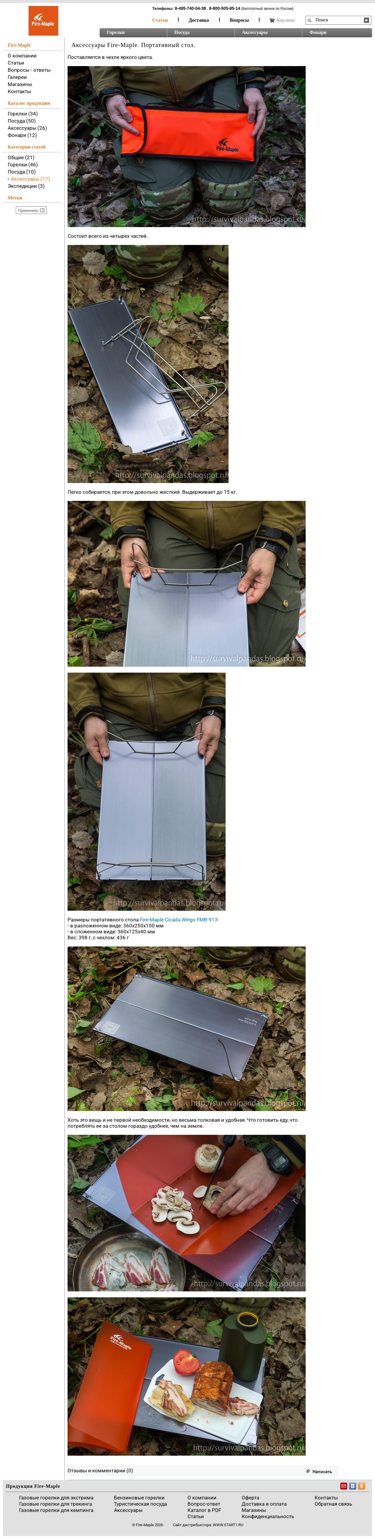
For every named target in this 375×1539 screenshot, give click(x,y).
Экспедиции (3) (26, 186)
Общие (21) (21, 157)
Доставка (199, 20)
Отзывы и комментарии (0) (100, 1471)
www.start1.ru (228, 1525)
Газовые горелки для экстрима (56, 1498)
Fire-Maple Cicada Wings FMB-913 (179, 920)
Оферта (250, 1498)
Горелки (116, 32)
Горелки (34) (23, 114)
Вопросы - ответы (29, 70)
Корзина (282, 20)
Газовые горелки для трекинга (55, 1504)
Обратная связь (333, 1504)
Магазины (20, 84)
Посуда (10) (22, 172)
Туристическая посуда (140, 1504)
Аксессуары (255, 32)
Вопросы (239, 20)
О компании (22, 56)
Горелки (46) (23, 165)
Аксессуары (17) (30, 179)
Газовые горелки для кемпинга (56, 1510)
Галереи (17, 77)
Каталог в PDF (204, 1510)
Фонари (318, 32)
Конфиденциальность (268, 1516)
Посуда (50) (22, 121)
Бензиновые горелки (139, 1498)
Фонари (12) (22, 135)
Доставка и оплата (264, 1504)
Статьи (160, 20)
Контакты (19, 91)
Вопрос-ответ (204, 1504)
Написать (322, 1471)
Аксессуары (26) (27, 128)
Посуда (181, 32)
